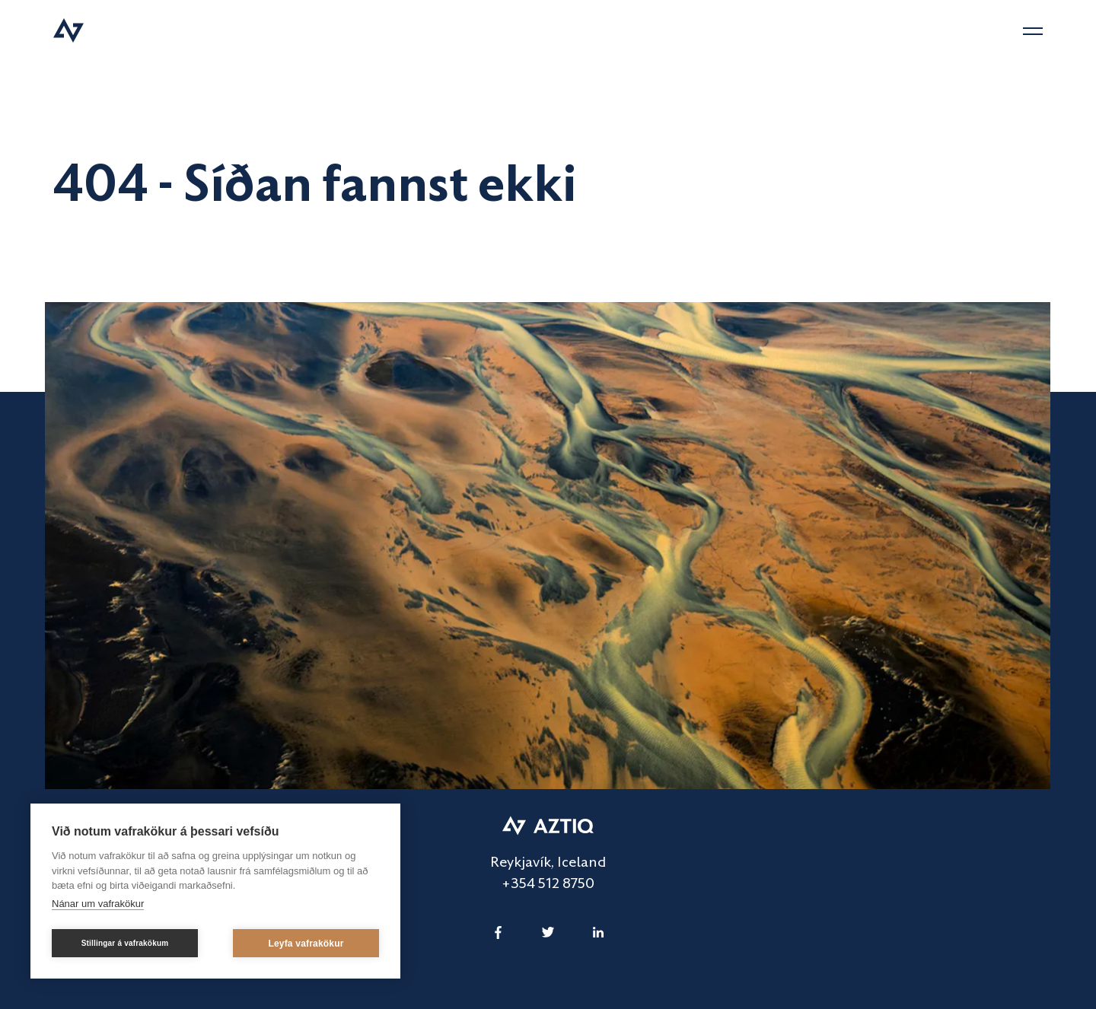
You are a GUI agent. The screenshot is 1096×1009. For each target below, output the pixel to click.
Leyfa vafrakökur (305, 943)
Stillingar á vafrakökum (125, 943)
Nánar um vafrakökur (98, 903)
